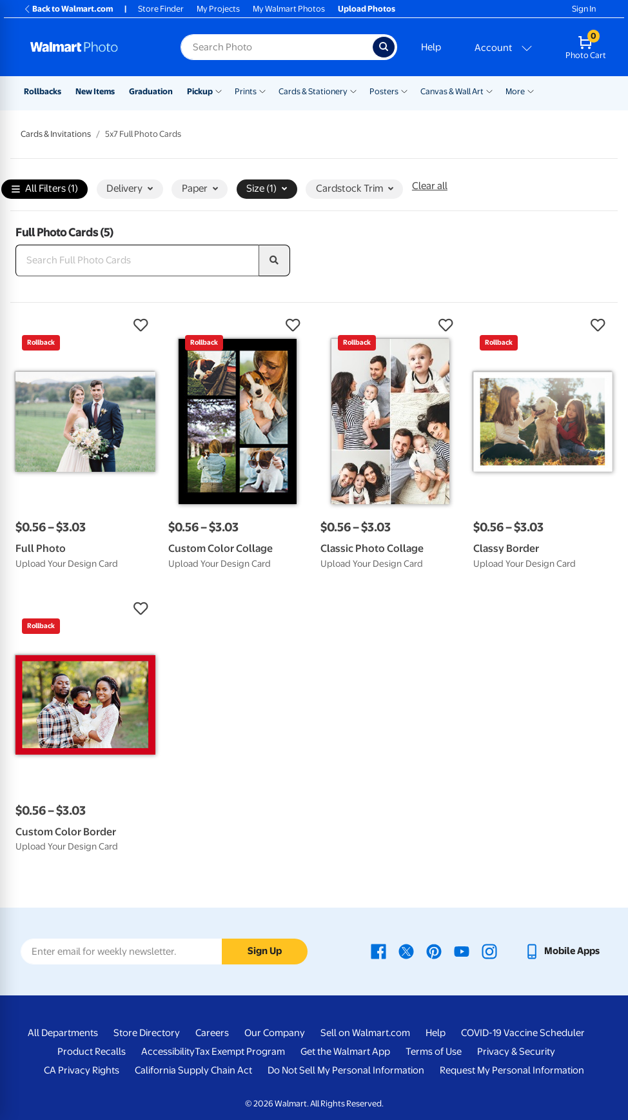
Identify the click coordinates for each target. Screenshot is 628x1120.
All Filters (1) (45, 189)
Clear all (429, 186)
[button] (85, 325)
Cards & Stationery (313, 91)
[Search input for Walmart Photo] (277, 47)
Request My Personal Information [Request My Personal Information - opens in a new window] (512, 1070)
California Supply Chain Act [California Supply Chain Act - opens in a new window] (193, 1070)
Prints (246, 91)
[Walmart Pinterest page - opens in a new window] (434, 951)
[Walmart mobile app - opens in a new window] (562, 951)
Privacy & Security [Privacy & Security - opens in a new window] (516, 1051)
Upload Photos (366, 9)
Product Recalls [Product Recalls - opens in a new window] (91, 1051)
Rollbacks (42, 91)
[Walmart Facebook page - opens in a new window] (378, 951)
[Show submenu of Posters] (404, 90)
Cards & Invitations (56, 134)
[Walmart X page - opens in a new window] (406, 951)
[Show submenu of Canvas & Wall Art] (489, 90)
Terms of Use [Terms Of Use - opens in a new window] (434, 1051)
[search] (274, 261)
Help (431, 47)
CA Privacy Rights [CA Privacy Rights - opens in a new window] (81, 1070)
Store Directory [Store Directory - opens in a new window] (146, 1033)
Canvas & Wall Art (452, 91)
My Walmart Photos (289, 9)
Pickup (200, 91)
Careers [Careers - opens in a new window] (212, 1033)
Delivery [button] (129, 188)
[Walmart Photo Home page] (91, 47)
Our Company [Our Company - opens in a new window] (274, 1033)
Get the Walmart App (345, 1051)
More (515, 91)
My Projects (218, 9)
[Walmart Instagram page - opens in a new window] (489, 951)
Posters (383, 91)
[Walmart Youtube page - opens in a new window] (461, 951)
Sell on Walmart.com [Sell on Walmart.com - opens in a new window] (365, 1033)
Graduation (151, 91)
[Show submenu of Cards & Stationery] (353, 90)
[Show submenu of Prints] (262, 90)
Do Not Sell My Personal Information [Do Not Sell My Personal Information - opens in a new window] (346, 1070)
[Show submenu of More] (531, 90)
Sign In (584, 9)
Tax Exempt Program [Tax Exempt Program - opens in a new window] (240, 1051)
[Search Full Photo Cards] (137, 261)
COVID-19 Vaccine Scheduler (523, 1033)
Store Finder (161, 9)
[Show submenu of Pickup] (218, 90)
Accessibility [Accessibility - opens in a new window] (168, 1051)
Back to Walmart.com (68, 9)
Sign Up (265, 951)
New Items (95, 91)
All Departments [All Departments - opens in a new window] (63, 1033)
